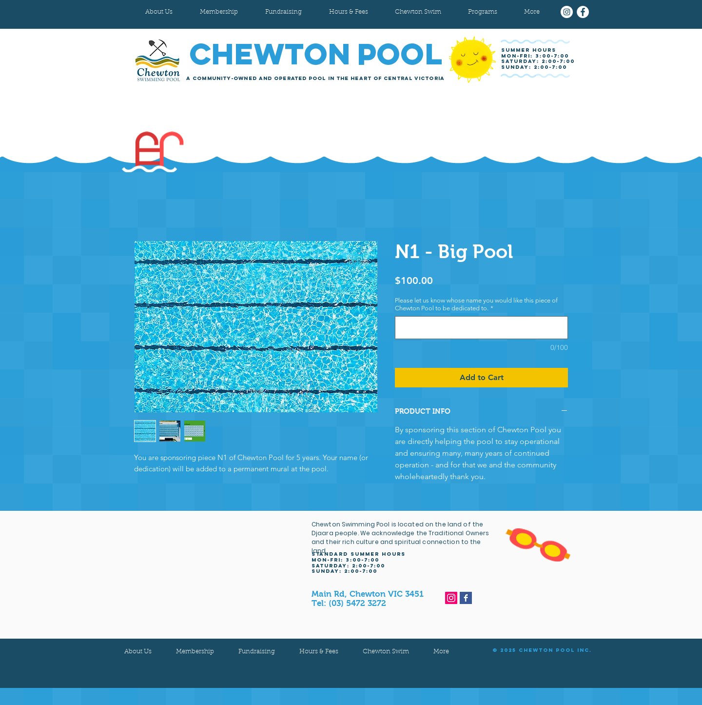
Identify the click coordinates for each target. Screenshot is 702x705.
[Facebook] (583, 12)
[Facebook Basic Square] (466, 598)
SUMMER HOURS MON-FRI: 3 (528, 53)
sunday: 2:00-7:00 (534, 67)
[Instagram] (567, 12)
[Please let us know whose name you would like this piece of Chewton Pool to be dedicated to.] (481, 328)
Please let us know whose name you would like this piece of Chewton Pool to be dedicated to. (476, 304)
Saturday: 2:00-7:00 (538, 61)
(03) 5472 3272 (357, 603)
